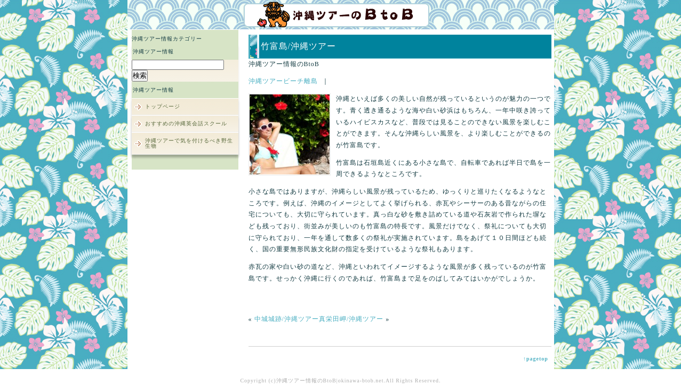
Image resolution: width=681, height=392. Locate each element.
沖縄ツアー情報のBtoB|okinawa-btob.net (330, 380)
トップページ (162, 106)
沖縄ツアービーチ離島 (283, 81)
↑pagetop (535, 359)
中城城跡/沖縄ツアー (286, 319)
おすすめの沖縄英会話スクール (186, 123)
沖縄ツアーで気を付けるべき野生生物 (189, 143)
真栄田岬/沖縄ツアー (351, 319)
